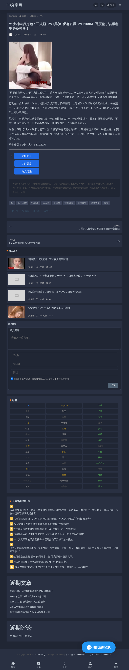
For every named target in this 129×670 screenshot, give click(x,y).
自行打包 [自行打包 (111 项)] (100, 463)
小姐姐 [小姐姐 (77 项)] (64, 422)
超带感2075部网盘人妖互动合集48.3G (30, 611)
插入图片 (14, 330)
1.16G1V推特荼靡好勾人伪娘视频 (27, 601)
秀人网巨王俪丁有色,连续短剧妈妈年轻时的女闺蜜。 (40, 561)
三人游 (46, 202)
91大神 (34, 202)
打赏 (14, 211)
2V (12, 202)
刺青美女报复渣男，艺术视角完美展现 (48, 259)
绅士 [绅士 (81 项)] (64, 457)
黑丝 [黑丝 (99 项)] (100, 486)
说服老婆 (95, 202)
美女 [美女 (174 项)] (28, 463)
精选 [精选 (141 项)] (28, 457)
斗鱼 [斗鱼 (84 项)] (28, 440)
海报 (37, 211)
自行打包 (82, 202)
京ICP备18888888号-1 (76, 654)
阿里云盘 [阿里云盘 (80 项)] (64, 480)
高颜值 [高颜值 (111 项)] (64, 486)
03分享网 (14, 5)
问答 (64, 665)
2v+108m (22, 202)
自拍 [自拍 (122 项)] (64, 463)
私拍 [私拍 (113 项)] (64, 451)
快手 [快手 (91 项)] (28, 428)
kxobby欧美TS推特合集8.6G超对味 (28, 596)
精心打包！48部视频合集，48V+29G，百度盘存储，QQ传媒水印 (62, 275)
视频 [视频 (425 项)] (100, 469)
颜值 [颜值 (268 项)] (28, 486)
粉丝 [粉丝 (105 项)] (100, 451)
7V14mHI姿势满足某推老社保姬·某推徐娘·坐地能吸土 (41, 523)
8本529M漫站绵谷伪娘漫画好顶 (27, 606)
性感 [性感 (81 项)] (64, 428)
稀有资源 (68, 202)
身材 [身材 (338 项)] (64, 475)
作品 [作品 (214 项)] (64, 411)
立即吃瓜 (27, 155)
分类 (39, 665)
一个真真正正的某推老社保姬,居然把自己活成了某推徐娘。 (44, 539)
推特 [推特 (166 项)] (28, 434)
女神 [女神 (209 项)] (100, 417)
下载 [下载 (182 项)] (100, 405)
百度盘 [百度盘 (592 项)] (100, 446)
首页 (24, 16)
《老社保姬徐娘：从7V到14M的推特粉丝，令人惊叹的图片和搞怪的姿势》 (52, 518)
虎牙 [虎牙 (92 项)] (28, 469)
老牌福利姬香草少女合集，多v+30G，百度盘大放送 (55, 291)
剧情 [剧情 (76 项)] (28, 417)
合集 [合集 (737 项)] (64, 417)
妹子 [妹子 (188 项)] (28, 422)
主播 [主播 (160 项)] (28, 411)
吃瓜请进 (27, 171)
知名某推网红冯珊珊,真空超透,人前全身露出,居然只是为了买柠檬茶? (48, 534)
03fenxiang (40, 654)
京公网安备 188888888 (100, 654)
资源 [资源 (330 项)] (28, 475)
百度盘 (57, 202)
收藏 (26, 211)
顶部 (116, 665)
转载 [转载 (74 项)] (100, 475)
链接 (48, 211)
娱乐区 (33, 16)
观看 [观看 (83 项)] (64, 469)
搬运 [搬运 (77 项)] (64, 434)
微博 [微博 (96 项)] (100, 422)
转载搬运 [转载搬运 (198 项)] (28, 480)
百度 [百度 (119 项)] (28, 446)
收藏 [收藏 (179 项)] (100, 434)
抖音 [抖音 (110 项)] (100, 428)
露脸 (106, 202)
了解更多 (27, 163)
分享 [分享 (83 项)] (100, 411)
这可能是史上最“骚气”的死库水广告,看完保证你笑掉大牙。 (44, 556)
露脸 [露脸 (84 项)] (100, 480)
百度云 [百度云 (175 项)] (64, 446)
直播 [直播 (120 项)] (28, 451)
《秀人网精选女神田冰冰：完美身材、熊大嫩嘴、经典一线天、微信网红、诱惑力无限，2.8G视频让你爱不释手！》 (64, 549)
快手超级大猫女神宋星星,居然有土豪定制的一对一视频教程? (44, 529)
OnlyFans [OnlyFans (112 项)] (64, 405)
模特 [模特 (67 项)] (100, 440)
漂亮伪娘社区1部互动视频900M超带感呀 (49, 307)
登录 (111, 5)
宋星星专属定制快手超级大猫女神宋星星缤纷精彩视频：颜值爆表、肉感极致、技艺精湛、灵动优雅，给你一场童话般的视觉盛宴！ (64, 512)
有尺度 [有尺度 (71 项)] (64, 440)
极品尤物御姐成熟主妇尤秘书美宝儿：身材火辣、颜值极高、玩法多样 (51, 566)
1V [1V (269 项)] (27, 405)
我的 (90, 665)
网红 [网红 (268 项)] (100, 457)
